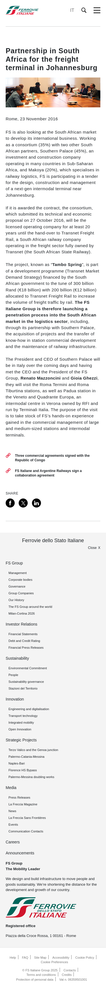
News (12, 811)
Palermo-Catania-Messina (26, 756)
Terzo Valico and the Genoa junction (33, 750)
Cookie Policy (84, 957)
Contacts (70, 970)
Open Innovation (19, 729)
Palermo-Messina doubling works (31, 777)
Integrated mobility (21, 722)
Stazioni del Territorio (23, 688)
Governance (16, 586)
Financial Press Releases (26, 647)
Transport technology (23, 715)
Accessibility (60, 957)
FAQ (25, 957)
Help (13, 957)
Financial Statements (23, 634)
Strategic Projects (21, 740)
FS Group (14, 563)
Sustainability (17, 658)
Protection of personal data (34, 979)
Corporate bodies (20, 579)
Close (92, 548)
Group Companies (21, 593)
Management (17, 573)
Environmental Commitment (27, 668)
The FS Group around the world (30, 606)
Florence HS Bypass (22, 770)
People (13, 675)
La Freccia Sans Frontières (27, 817)
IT (72, 10)
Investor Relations (21, 624)
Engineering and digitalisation (28, 709)
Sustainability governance (26, 681)
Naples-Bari (16, 763)
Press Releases (19, 797)
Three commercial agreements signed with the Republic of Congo (52, 458)
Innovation (15, 699)
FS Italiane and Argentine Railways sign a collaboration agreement (48, 473)
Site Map (40, 957)
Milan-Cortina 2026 (21, 613)
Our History (16, 600)
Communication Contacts (25, 831)
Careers (13, 842)
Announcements (20, 853)
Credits (67, 974)
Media (11, 787)
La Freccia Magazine (22, 804)
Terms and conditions (41, 974)
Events (13, 824)
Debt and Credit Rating (24, 640)
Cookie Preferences (54, 962)
